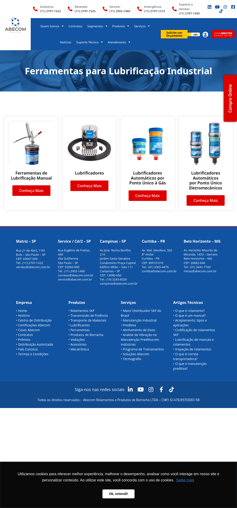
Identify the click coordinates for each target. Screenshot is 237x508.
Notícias (65, 42)
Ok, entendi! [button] (118, 494)
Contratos (75, 26)
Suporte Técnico (89, 42)
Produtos (120, 26)
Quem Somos (51, 26)
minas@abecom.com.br (200, 271)
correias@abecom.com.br (76, 275)
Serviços (142, 26)
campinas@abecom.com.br (119, 283)
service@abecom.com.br (75, 279)
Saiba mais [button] (185, 480)
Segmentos (97, 26)
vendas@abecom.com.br (33, 267)
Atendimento (119, 42)
